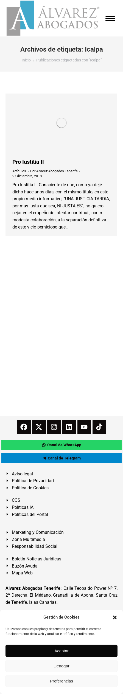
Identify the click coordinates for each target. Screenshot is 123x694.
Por (54, 171)
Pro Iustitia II (28, 162)
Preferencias (61, 681)
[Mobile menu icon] (110, 18)
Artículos (19, 171)
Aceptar (61, 650)
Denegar (61, 666)
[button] (115, 617)
